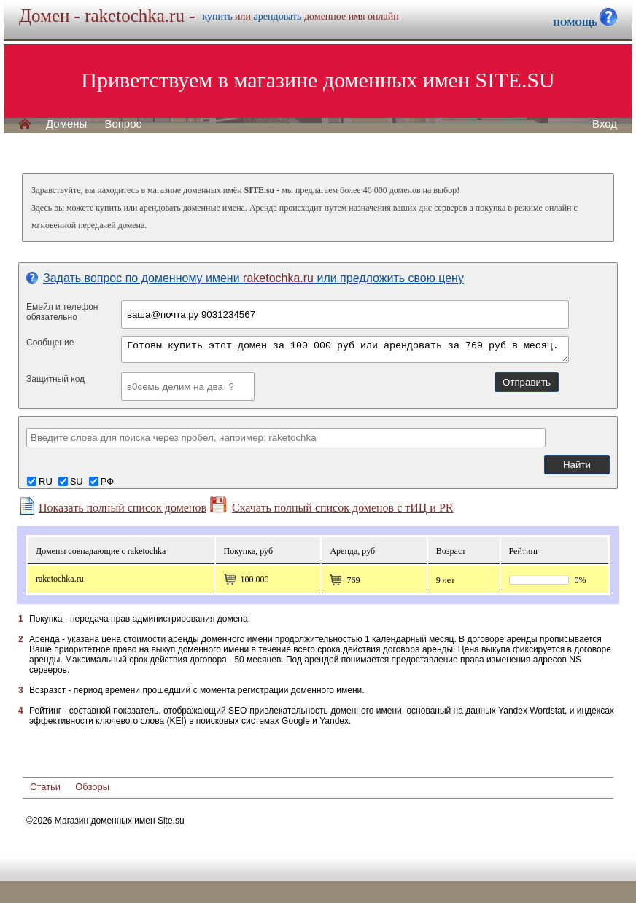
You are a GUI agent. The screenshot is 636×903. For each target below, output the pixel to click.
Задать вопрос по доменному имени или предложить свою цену (245, 278)
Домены (66, 124)
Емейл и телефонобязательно (62, 312)
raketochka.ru (60, 579)
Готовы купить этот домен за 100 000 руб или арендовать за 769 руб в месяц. (345, 349)
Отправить (527, 382)
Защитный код (55, 379)
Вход (604, 124)
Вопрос (122, 124)
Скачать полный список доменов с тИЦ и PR (331, 505)
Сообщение (50, 342)
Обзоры (92, 786)
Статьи (45, 786)
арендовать (278, 16)
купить (218, 16)
